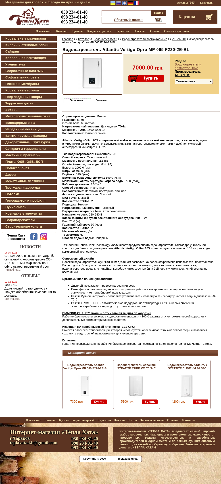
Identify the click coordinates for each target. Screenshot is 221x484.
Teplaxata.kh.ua (128, 458)
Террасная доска (19, 103)
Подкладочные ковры (23, 97)
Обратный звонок (128, 20)
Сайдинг (12, 51)
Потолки (12, 194)
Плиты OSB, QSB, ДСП (24, 161)
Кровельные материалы (25, 38)
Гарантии (123, 31)
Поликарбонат (17, 168)
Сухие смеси (16, 207)
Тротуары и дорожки (22, 187)
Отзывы (182, 2)
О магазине (43, 31)
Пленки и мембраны (22, 84)
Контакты (206, 2)
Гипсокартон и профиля (25, 200)
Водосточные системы (24, 71)
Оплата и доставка (176, 31)
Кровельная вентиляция (25, 58)
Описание (76, 100)
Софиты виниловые (22, 77)
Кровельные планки (22, 90)
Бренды (77, 31)
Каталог (61, 31)
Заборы (11, 110)
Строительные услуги (23, 226)
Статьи (155, 31)
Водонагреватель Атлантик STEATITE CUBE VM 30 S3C (187, 366)
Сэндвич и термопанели (25, 148)
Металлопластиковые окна (27, 116)
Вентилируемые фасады (26, 135)
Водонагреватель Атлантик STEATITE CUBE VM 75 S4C (136, 366)
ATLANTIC (179, 39)
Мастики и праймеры (22, 155)
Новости (138, 31)
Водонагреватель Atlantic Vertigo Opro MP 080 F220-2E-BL (85, 366)
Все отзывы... (12, 298)
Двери (10, 174)
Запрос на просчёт (99, 31)
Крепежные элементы (23, 213)
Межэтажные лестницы (24, 181)
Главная (67, 39)
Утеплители (15, 64)
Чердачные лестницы (23, 129)
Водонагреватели (20, 220)
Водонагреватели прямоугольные (144, 39)
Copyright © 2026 (94, 458)
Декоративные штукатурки (27, 142)
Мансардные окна (20, 123)
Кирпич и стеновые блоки (26, 45)
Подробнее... (12, 269)
